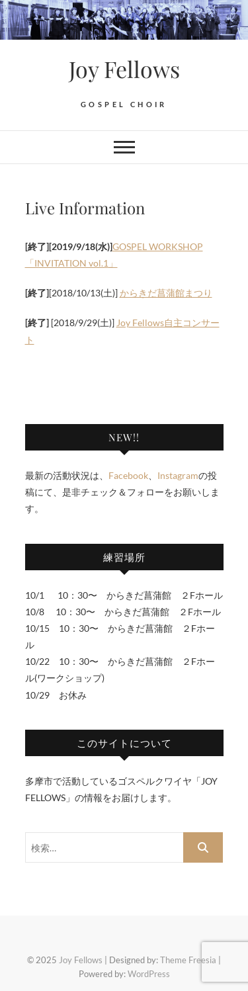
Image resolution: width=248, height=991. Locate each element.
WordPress (149, 974)
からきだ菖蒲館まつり (166, 292)
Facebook (128, 475)
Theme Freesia (188, 960)
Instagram (177, 475)
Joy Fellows (124, 69)
